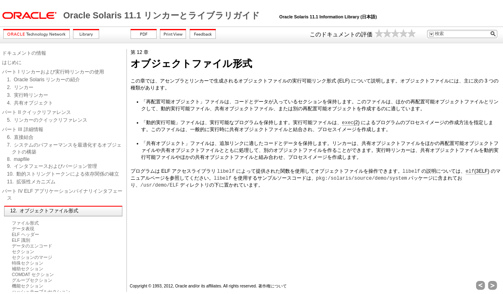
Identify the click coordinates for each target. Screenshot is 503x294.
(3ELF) (477, 171)
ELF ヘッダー (25, 234)
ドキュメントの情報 (24, 53)
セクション (23, 251)
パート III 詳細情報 (22, 129)
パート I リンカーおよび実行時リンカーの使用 (53, 72)
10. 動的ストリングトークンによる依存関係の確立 (63, 174)
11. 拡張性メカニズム (31, 182)
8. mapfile (18, 159)
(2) (350, 123)
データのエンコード (32, 245)
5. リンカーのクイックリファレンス (47, 120)
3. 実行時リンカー (27, 95)
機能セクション (27, 285)
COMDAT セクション (33, 274)
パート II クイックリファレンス (36, 112)
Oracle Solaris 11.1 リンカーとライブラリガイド (162, 15)
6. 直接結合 (20, 137)
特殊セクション (27, 263)
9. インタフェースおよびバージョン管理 (52, 166)
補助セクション (27, 268)
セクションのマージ (32, 257)
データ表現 (23, 228)
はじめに (12, 62)
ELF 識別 (21, 240)
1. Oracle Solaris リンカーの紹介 (43, 79)
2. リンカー (20, 87)
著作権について (272, 286)
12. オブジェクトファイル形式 (44, 211)
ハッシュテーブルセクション (41, 291)
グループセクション (32, 280)
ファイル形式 (25, 222)
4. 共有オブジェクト (30, 103)
